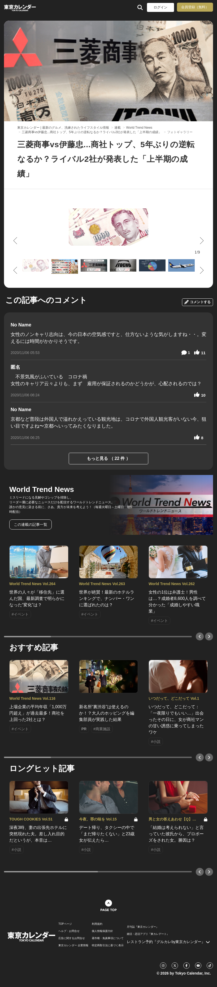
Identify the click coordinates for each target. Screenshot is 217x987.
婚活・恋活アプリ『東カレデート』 (148, 934)
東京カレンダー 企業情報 (73, 945)
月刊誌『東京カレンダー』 (143, 927)
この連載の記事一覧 (30, 524)
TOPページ (65, 924)
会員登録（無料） (195, 7)
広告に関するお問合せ (71, 938)
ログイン (160, 7)
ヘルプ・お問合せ (69, 931)
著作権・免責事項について (108, 938)
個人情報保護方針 (102, 931)
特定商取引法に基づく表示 (108, 945)
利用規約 (97, 924)
